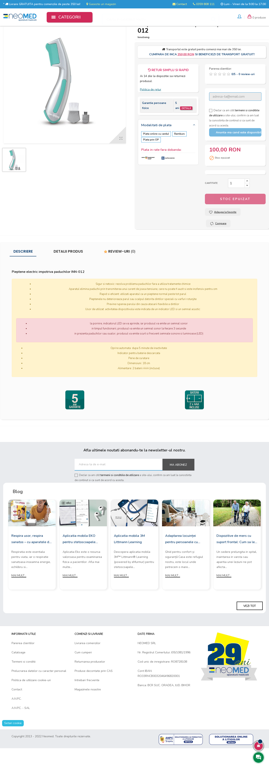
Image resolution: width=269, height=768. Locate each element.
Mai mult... (18, 595)
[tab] (168, 144)
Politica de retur (150, 109)
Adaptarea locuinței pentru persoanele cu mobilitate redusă (181, 558)
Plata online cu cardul (156, 153)
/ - (242, 94)
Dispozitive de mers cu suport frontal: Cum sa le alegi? (235, 558)
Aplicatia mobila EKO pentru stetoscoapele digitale (79, 558)
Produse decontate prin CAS (94, 690)
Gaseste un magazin (101, 4)
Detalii (186, 127)
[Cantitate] (236, 202)
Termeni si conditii (24, 681)
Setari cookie (13, 742)
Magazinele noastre (88, 709)
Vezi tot (249, 625)
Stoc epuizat (235, 218)
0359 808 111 (204, 4)
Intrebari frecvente (87, 699)
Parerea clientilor (23, 662)
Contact (180, 4)
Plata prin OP (151, 158)
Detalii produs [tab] (68, 270)
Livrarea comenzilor (87, 662)
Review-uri (120, 270)
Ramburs (181, 153)
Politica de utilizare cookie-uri (31, 699)
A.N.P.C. (16, 718)
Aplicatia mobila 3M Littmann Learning (129, 558)
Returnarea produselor (90, 681)
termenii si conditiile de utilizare (119, 494)
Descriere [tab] (23, 270)
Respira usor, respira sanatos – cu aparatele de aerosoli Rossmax (31, 558)
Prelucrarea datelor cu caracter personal (39, 690)
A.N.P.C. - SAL (21, 727)
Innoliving (143, 56)
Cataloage (18, 672)
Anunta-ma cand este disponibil (238, 152)
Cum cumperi (83, 672)
